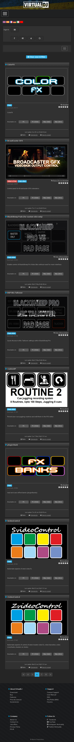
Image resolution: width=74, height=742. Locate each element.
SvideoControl (13, 521)
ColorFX (11, 64)
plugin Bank (12, 445)
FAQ (48, 697)
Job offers (13, 724)
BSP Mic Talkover (15, 293)
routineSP (11, 369)
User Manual (51, 695)
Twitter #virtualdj (54, 727)
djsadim (65, 105)
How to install (46, 135)
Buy (11, 695)
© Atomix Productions (37, 739)
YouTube (51, 722)
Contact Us (14, 722)
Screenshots (14, 702)
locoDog (65, 409)
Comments (34, 135)
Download (13, 692)
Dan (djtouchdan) (62, 257)
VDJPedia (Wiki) (53, 700)
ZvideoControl (13, 597)
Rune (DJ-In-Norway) (60, 181)
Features (13, 697)
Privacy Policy (15, 727)
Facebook (51, 720)
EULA (12, 729)
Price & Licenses (16, 700)
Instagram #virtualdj (55, 724)
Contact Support (53, 692)
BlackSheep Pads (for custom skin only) (24, 217)
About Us (13, 720)
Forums (50, 702)
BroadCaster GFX (15, 141)
